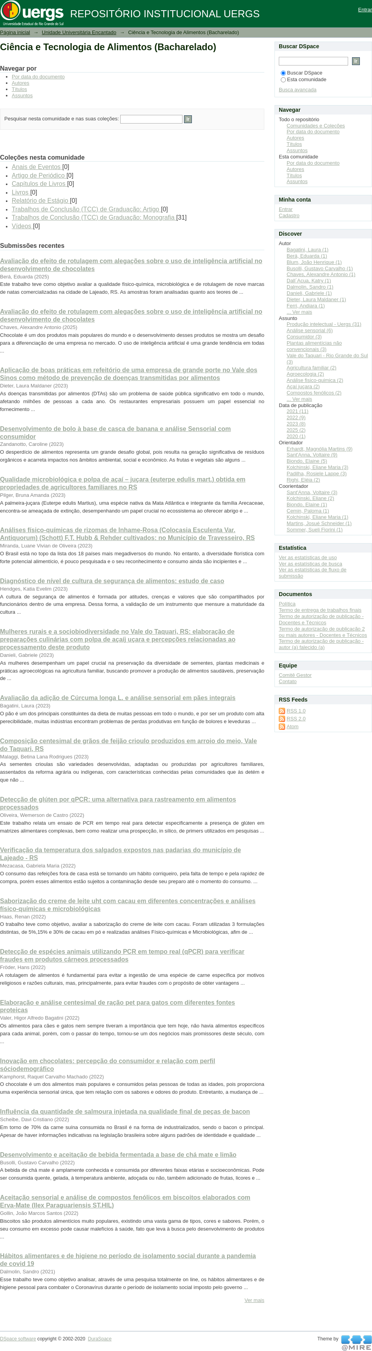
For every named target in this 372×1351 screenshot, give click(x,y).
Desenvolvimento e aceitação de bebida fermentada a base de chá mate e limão (118, 1154)
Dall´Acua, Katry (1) (309, 281)
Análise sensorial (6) (310, 330)
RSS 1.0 (296, 711)
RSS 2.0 (296, 719)
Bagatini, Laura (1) (308, 250)
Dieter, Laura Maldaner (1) (316, 299)
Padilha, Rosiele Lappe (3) (317, 473)
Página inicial (15, 32)
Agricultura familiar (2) (311, 368)
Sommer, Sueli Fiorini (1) (315, 530)
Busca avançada (297, 90)
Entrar (365, 10)
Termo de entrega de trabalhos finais (320, 610)
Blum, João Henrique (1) (314, 262)
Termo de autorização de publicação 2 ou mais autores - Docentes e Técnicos (323, 632)
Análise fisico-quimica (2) (315, 380)
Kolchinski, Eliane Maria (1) (318, 517)
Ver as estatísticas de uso (308, 557)
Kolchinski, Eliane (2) (310, 498)
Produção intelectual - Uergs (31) (324, 324)
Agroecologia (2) (305, 374)
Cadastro (289, 215)
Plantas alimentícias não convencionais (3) (314, 346)
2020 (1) (296, 436)
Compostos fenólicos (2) (314, 393)
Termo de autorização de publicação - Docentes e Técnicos (321, 619)
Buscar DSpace (301, 73)
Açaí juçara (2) (303, 386)
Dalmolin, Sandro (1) (310, 287)
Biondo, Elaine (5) (307, 461)
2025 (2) (296, 430)
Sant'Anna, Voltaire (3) (312, 492)
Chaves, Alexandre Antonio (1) (321, 274)
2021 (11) (298, 411)
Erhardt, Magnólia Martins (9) (319, 449)
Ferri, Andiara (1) (306, 306)
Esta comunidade (303, 79)
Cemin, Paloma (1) (308, 511)
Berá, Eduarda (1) (307, 256)
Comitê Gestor (295, 675)
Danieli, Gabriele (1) (309, 293)
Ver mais (254, 1300)
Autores (20, 83)
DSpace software (18, 1339)
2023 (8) (296, 424)
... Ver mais (299, 312)
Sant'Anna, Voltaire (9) (312, 455)
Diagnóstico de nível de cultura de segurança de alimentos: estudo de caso (112, 581)
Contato (288, 681)
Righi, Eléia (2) (303, 480)
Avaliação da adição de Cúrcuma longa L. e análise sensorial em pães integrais (117, 698)
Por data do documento (38, 77)
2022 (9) (296, 417)
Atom (292, 726)
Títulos (19, 89)
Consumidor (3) (304, 337)
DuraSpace (99, 1339)
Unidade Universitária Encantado (79, 32)
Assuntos (22, 95)
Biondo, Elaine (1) (307, 504)
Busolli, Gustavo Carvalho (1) (320, 268)
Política (287, 604)
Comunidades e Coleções (316, 126)
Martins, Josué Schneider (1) (319, 523)
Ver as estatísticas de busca (310, 564)
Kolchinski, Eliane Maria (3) (318, 467)
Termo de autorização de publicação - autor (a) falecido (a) (321, 644)
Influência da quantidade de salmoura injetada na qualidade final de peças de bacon (125, 1111)
